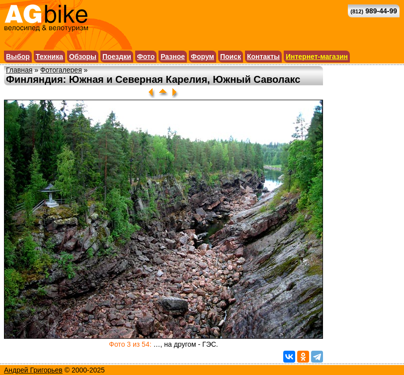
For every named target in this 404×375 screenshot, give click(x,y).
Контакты (263, 57)
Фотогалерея (61, 70)
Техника (49, 57)
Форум (202, 57)
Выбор (18, 57)
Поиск (230, 57)
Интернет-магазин (317, 57)
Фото (146, 57)
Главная (19, 70)
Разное (173, 57)
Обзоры (82, 57)
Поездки (116, 57)
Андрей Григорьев (33, 370)
